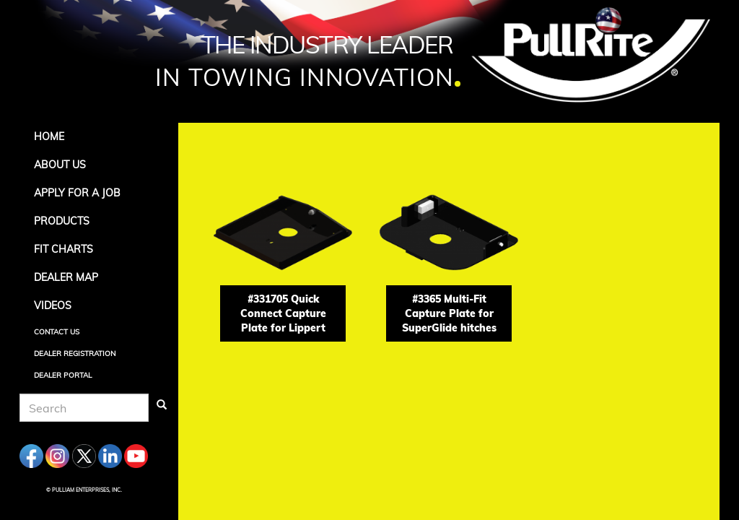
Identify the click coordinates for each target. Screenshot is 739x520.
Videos (52, 305)
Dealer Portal (63, 375)
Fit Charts (63, 249)
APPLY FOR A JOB (77, 192)
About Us (60, 164)
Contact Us (56, 332)
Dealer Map (66, 277)
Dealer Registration (74, 353)
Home (49, 136)
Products (61, 221)
